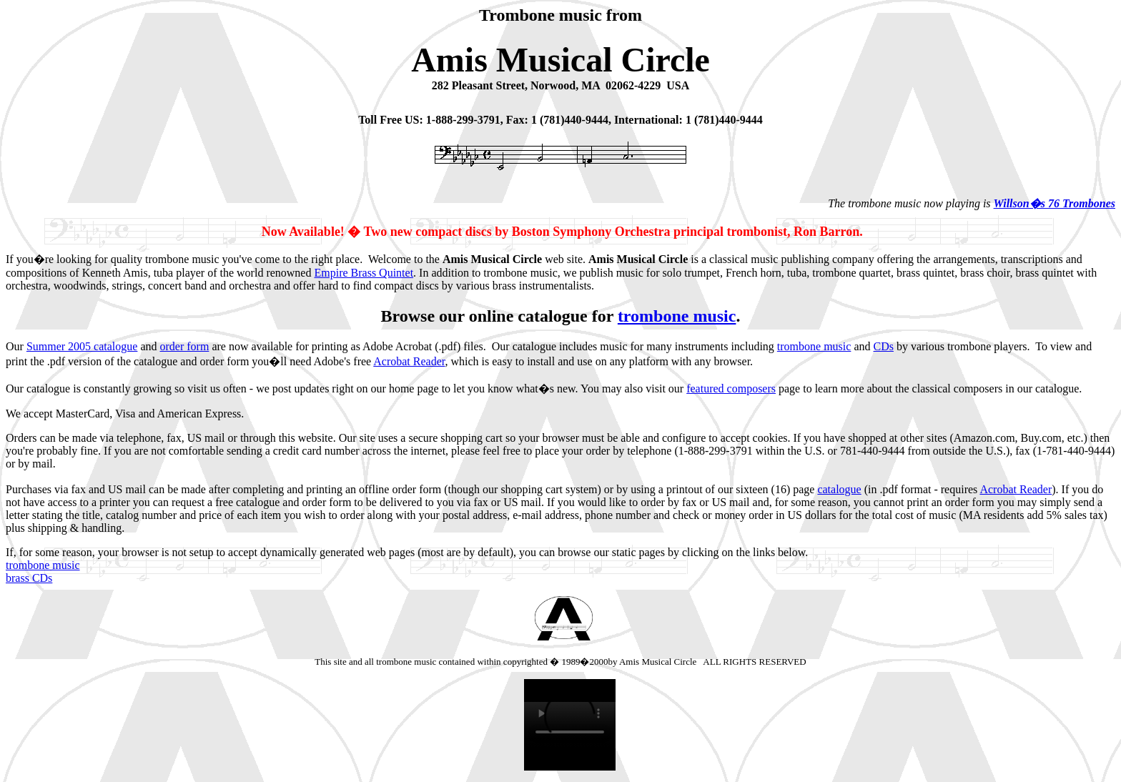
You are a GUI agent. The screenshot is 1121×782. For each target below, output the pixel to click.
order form (184, 346)
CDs (883, 346)
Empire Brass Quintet (363, 273)
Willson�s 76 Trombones (1054, 203)
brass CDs (29, 578)
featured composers (731, 388)
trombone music (677, 316)
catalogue (839, 489)
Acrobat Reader (409, 361)
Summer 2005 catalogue (82, 346)
